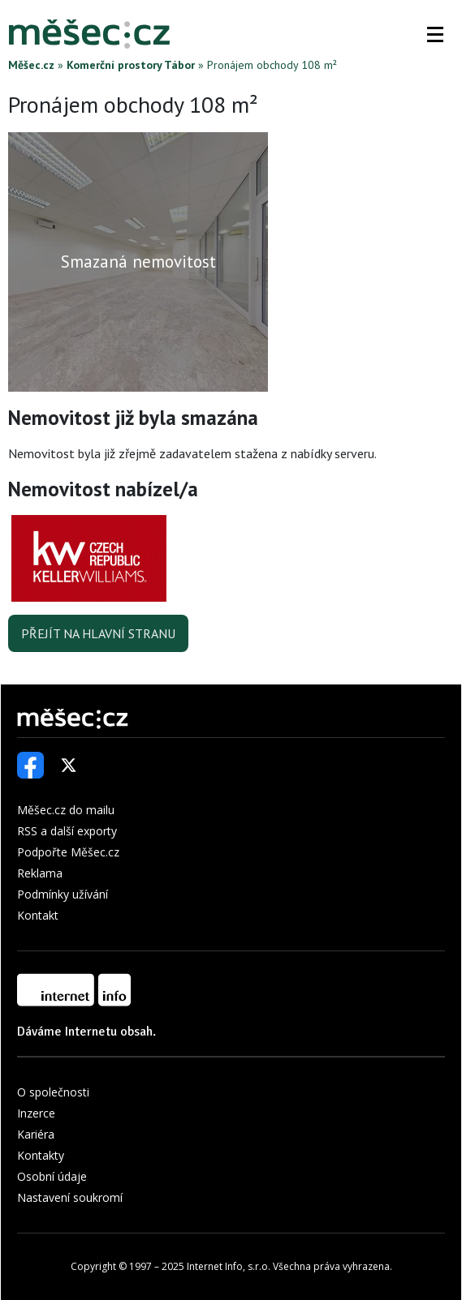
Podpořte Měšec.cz (68, 852)
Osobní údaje (52, 1176)
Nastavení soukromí (70, 1197)
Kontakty (40, 1155)
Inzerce (36, 1113)
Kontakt (37, 915)
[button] (435, 34)
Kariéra (35, 1134)
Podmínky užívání (62, 894)
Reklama (40, 873)
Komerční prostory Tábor (131, 65)
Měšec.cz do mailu (65, 809)
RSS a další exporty (67, 831)
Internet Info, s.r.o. (228, 1266)
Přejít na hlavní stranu (98, 633)
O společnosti (53, 1092)
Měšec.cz (31, 65)
